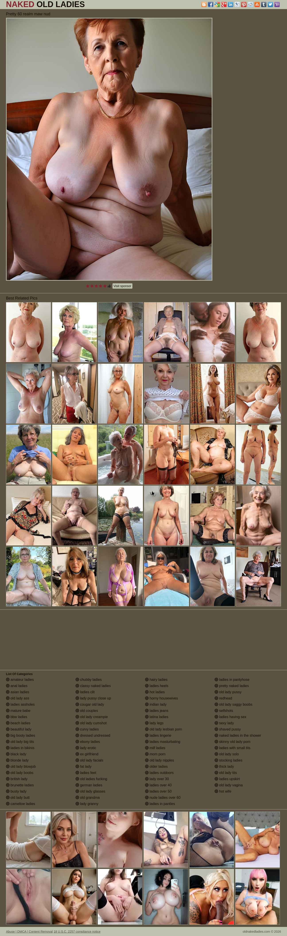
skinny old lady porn (232, 742)
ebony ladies (88, 742)
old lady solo (227, 754)
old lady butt (18, 797)
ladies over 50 (158, 791)
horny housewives (161, 698)
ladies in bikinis (20, 748)
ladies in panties (160, 804)
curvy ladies (87, 729)
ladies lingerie (158, 735)
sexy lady (224, 723)
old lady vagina (229, 785)
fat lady (83, 766)
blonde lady (17, 760)
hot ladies (155, 692)
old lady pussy (228, 692)
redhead (223, 698)
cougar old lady (90, 704)
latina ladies (156, 717)
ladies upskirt (227, 779)
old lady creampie (92, 717)
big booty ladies (20, 735)
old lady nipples (159, 760)
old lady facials (89, 760)
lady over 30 (157, 779)
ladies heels (156, 686)
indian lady (156, 704)
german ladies (89, 785)
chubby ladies (89, 679)
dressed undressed (93, 735)
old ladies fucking (91, 779)
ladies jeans (156, 711)
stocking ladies (228, 760)
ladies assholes (20, 704)
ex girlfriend (87, 754)
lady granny (87, 804)
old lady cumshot (91, 723)
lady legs (154, 723)
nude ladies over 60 (162, 797)
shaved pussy (228, 729)
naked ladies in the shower (238, 735)
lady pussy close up (93, 698)
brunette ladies (20, 785)
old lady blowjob (21, 766)
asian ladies (17, 692)
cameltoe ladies (20, 804)
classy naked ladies (93, 686)
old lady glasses (90, 791)
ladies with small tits (232, 748)
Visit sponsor (122, 286)
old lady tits (226, 773)
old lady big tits (20, 742)
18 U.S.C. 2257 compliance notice (77, 931)
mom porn (155, 754)
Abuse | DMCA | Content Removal (29, 931)
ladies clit (85, 692)
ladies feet (86, 773)
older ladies (156, 766)
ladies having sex (230, 717)
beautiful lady (18, 729)
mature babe (18, 711)
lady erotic (86, 748)
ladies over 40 (158, 785)
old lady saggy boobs (233, 704)
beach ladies (18, 723)
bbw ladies (16, 717)
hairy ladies (156, 679)
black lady (16, 754)
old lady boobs (19, 773)
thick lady (224, 766)
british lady (16, 779)
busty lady (16, 791)
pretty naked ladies (232, 686)
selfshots (224, 711)
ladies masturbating (162, 742)
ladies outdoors (159, 773)
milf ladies (155, 748)
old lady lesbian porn (163, 729)
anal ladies (16, 686)
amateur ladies (20, 679)
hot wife (223, 791)
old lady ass (17, 698)
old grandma (88, 797)
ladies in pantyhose (232, 679)
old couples (87, 711)
